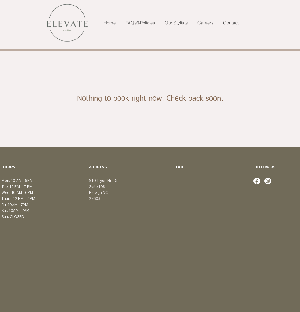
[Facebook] (256, 181)
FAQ (179, 167)
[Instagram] (267, 181)
